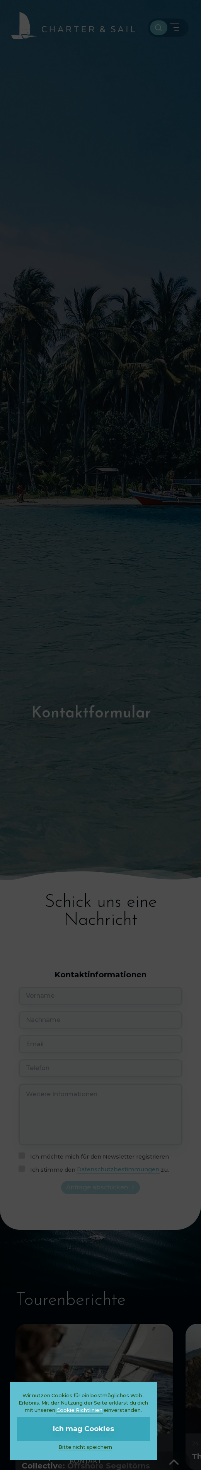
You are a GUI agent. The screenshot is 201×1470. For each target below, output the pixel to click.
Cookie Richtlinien (79, 1410)
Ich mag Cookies (83, 1429)
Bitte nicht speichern (85, 1447)
